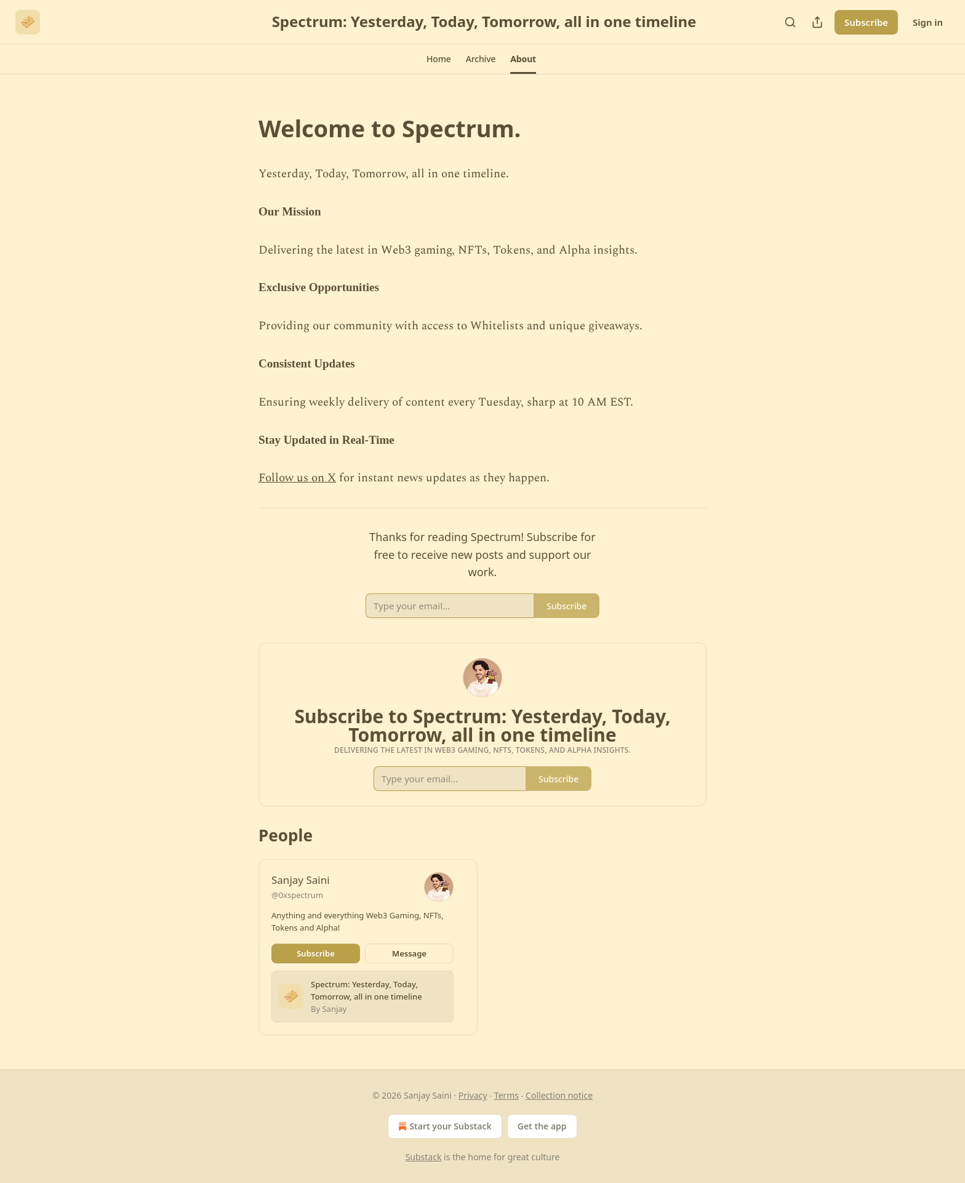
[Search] (790, 22)
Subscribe (866, 22)
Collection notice (559, 1095)
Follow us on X (297, 478)
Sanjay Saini (300, 880)
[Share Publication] (817, 22)
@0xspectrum (297, 894)
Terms (506, 1095)
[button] (438, 59)
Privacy (472, 1095)
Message (409, 953)
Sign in (928, 22)
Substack (424, 1157)
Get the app (542, 1126)
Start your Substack (443, 1126)
